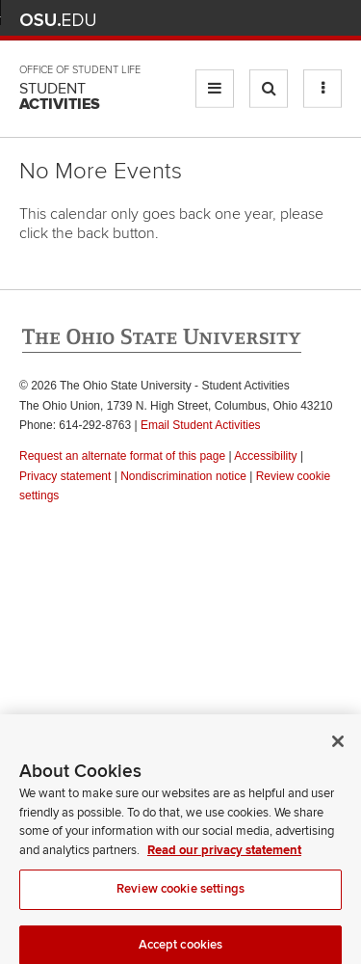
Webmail (303, 20)
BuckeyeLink (217, 20)
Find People (274, 20)
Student (59, 96)
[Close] (338, 747)
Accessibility (265, 456)
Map (246, 20)
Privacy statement (65, 476)
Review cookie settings (180, 894)
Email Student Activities (201, 425)
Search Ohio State (331, 20)
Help (189, 20)
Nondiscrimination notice (183, 476)
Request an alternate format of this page (122, 456)
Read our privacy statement (224, 855)
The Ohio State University (57, 20)
